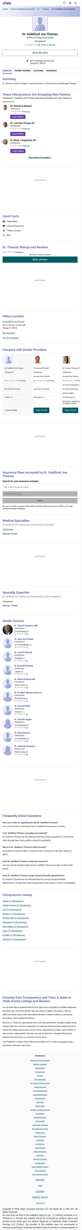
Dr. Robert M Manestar (24, 679)
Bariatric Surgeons (40, 1064)
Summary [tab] (7, 71)
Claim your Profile (45, 37)
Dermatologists (40, 1079)
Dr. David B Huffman (23, 666)
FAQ (40, 1186)
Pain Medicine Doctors (40, 1129)
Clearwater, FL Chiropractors (15, 922)
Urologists (40, 1155)
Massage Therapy (10, 533)
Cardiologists (40, 1068)
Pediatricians (40, 1133)
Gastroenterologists (40, 1095)
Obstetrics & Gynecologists (40, 1110)
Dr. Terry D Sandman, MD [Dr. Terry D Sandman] (26, 626)
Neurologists (40, 1106)
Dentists (40, 1076)
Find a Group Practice (40, 1174)
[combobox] (40, 487)
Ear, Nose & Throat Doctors (40, 1083)
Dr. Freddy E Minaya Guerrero (28, 693)
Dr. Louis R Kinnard (23, 652)
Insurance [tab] (51, 71)
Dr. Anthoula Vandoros (24, 746)
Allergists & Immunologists (40, 1060)
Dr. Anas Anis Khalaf (23, 639)
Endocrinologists (40, 1087)
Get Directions (9, 333)
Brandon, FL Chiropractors (14, 914)
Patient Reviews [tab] (23, 71)
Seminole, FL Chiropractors (14, 939)
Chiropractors (40, 1072)
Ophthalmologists (40, 1117)
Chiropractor (8, 529)
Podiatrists (40, 1140)
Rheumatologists (40, 1152)
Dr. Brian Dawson (22, 733)
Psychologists (40, 1148)
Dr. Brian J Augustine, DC (23, 140)
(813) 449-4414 (12, 338)
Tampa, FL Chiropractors (13, 901)
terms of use (45, 1215)
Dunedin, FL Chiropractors (14, 935)
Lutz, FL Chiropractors (12, 909)
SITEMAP (40, 1191)
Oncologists (40, 1114)
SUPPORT (40, 1180)
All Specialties (40, 1163)
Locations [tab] (38, 71)
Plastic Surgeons (40, 1136)
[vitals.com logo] (6, 3)
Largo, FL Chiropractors (13, 931)
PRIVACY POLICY (40, 1197)
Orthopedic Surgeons (40, 1125)
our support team (65, 1042)
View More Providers (39, 157)
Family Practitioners (40, 1091)
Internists (40, 1102)
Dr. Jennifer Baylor (23, 719)
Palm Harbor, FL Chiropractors (15, 926)
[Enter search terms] (40, 494)
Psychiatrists (40, 1144)
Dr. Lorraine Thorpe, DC (22, 123)
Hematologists (40, 1098)
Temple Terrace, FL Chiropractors (17, 905)
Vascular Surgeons (40, 1159)
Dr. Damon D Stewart (21, 106)
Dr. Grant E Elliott (22, 706)
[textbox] (40, 487)
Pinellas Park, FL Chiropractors (16, 918)
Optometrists (40, 1121)
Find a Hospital (40, 1171)
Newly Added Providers (40, 1167)
